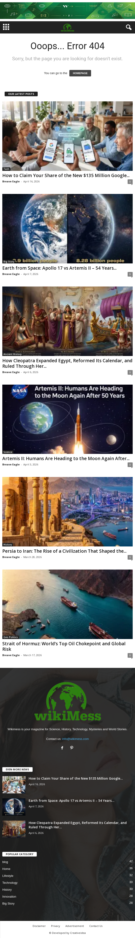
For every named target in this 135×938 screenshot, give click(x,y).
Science (7, 452)
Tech (6, 169)
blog (5, 862)
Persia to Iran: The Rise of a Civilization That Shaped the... (64, 551)
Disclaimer (39, 926)
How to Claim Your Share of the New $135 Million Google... (65, 175)
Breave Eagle (11, 181)
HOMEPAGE (80, 73)
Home (6, 869)
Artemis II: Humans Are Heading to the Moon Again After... (65, 458)
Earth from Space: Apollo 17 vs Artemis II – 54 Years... (59, 268)
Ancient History (12, 354)
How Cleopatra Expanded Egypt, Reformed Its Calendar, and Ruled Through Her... (67, 363)
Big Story (8, 261)
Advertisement (74, 926)
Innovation (9, 896)
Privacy (55, 926)
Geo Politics (10, 637)
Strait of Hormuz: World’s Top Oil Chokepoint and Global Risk (64, 646)
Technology (10, 882)
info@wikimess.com (75, 739)
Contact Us (95, 926)
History (7, 544)
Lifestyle (7, 876)
